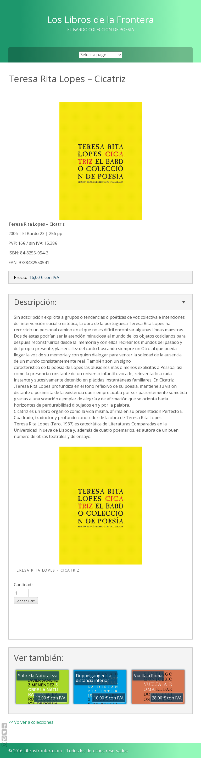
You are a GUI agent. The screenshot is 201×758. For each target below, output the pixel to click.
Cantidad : (23, 585)
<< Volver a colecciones (30, 722)
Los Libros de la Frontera (100, 19)
